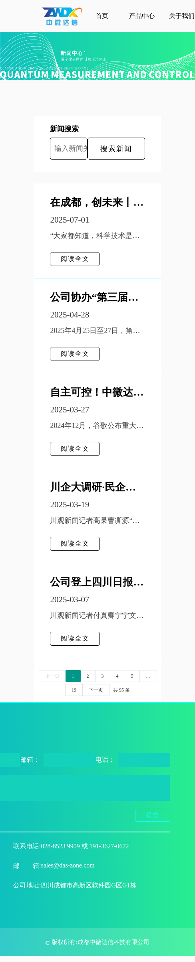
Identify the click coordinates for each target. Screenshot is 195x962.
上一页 (52, 676)
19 (74, 690)
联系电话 (26, 846)
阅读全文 (75, 258)
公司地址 (26, 885)
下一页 (96, 690)
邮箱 (26, 865)
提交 (152, 815)
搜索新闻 (116, 149)
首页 (102, 15)
